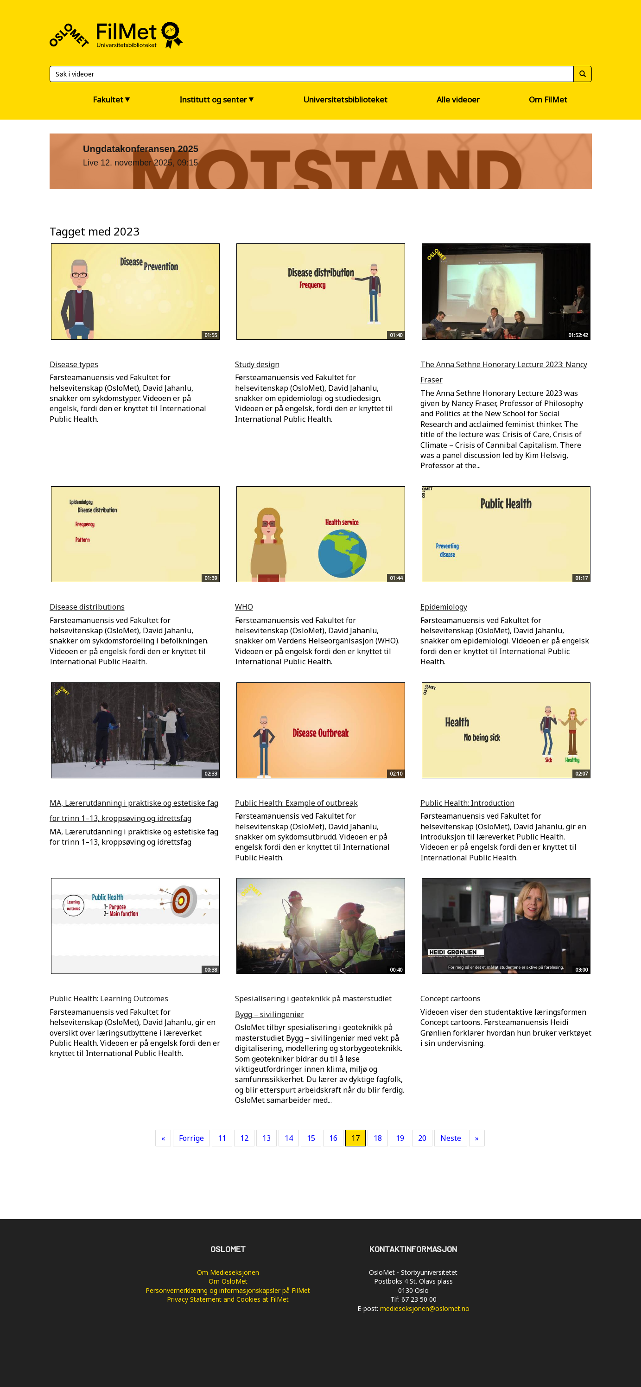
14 (289, 1138)
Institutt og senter (213, 99)
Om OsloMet (228, 1281)
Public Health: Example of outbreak (296, 803)
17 (355, 1138)
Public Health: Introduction (467, 803)
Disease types (74, 364)
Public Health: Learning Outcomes (109, 998)
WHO (244, 607)
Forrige (191, 1138)
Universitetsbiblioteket (345, 99)
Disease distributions (87, 607)
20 (422, 1138)
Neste (450, 1138)
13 (266, 1138)
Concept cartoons (450, 998)
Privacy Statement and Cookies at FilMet (228, 1299)
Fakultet (108, 99)
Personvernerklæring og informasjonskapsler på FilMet (228, 1290)
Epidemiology (443, 607)
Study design (257, 364)
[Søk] (311, 74)
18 (378, 1138)
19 (400, 1138)
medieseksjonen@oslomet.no (425, 1308)
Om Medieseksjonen (228, 1272)
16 (333, 1138)
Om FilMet (548, 99)
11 (222, 1138)
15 (311, 1138)
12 (244, 1138)
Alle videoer (458, 99)
